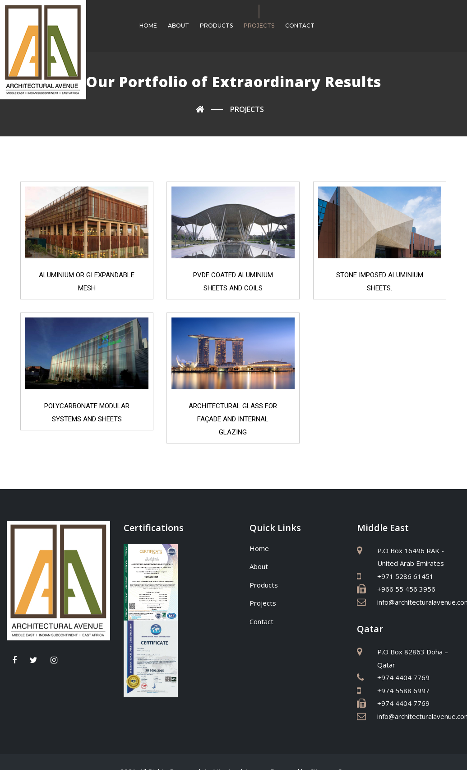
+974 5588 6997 (403, 690)
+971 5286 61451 (405, 576)
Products (216, 25)
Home (148, 25)
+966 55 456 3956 (406, 588)
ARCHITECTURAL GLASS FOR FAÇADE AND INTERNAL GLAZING (234, 417)
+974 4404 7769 (403, 677)
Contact (299, 25)
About (178, 25)
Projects (259, 25)
